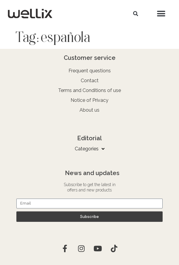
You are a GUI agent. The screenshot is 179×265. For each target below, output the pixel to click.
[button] (135, 13)
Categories (90, 149)
